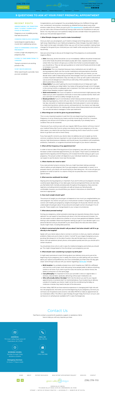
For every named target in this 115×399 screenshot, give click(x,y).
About (44, 10)
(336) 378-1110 (23, 3)
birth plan (83, 261)
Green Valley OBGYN (58, 386)
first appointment (76, 27)
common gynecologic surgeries (27, 39)
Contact (76, 10)
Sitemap (32, 390)
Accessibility (63, 390)
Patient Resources (55, 10)
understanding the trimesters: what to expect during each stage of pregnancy (26, 28)
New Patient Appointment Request (64, 375)
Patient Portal (23, 7)
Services (67, 10)
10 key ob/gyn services (23, 69)
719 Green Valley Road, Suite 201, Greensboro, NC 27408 (57, 388)
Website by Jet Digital (77, 390)
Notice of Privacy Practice (47, 390)
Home (38, 10)
